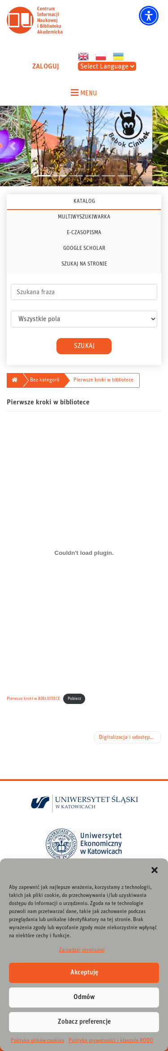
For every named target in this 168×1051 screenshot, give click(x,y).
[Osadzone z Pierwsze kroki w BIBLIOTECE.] (84, 552)
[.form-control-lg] (84, 292)
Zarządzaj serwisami (82, 949)
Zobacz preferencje (84, 1021)
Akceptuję (84, 972)
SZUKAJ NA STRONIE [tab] (84, 263)
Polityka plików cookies (37, 1040)
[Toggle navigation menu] (84, 93)
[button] (154, 869)
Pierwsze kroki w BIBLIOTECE (33, 698)
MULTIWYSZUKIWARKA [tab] (84, 216)
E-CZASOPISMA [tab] (84, 232)
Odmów (84, 997)
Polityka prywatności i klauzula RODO (111, 1040)
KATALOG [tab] (84, 201)
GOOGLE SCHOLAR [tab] (84, 248)
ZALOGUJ (45, 66)
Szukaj (84, 346)
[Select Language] (107, 66)
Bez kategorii (44, 380)
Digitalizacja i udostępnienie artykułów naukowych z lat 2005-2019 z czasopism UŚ (130, 737)
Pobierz (74, 698)
